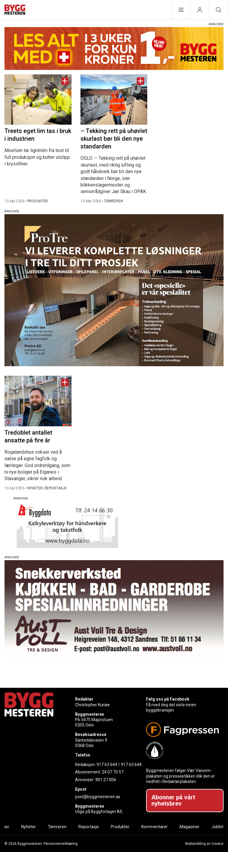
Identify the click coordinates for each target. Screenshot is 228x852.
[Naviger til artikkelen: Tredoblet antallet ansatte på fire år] (38, 401)
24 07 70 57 (113, 772)
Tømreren (57, 826)
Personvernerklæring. (61, 844)
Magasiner (190, 826)
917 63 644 (106, 764)
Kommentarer (154, 826)
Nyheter (28, 826)
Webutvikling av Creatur (204, 844)
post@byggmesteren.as (97, 796)
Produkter (120, 826)
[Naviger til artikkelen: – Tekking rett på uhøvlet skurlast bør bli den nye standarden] (114, 99)
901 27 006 (105, 779)
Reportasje (88, 826)
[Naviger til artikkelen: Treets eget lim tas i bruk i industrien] (38, 99)
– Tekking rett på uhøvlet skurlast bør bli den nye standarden (113, 138)
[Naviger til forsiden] (14, 10)
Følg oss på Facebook (167, 699)
